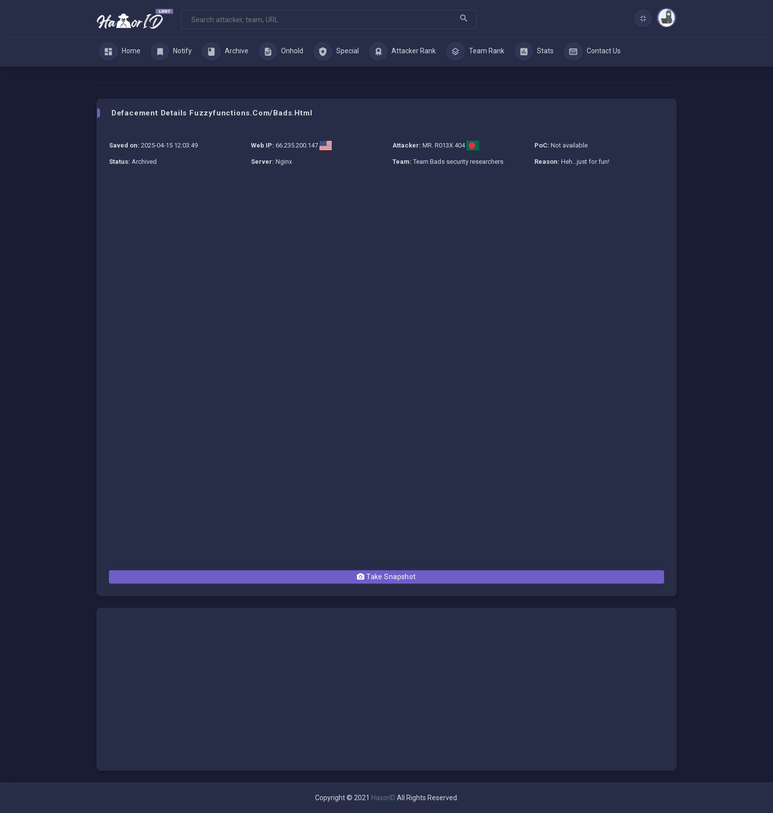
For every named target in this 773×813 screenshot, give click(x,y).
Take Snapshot (386, 577)
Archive (225, 51)
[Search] (329, 19)
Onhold (281, 51)
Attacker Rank (402, 51)
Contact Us (592, 51)
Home (120, 51)
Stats (534, 51)
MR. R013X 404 (443, 145)
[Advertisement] (386, 247)
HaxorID (383, 798)
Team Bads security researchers (458, 161)
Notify (171, 51)
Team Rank (475, 51)
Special (336, 51)
